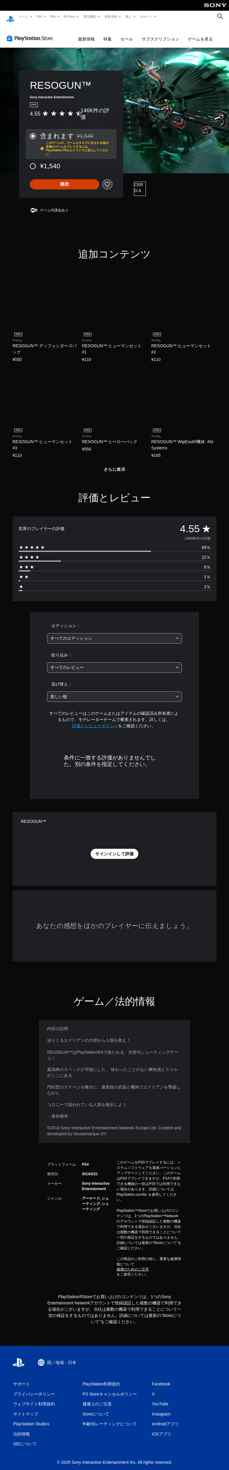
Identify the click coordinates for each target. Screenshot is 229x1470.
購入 (129, 16)
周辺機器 (89, 16)
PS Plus (69, 16)
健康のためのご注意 (133, 1264)
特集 (107, 33)
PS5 (39, 16)
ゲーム (23, 16)
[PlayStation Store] (31, 32)
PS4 (53, 16)
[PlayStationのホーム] (10, 17)
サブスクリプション (160, 33)
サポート (146, 16)
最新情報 (110, 16)
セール (126, 33)
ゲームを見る (200, 33)
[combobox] (114, 632)
